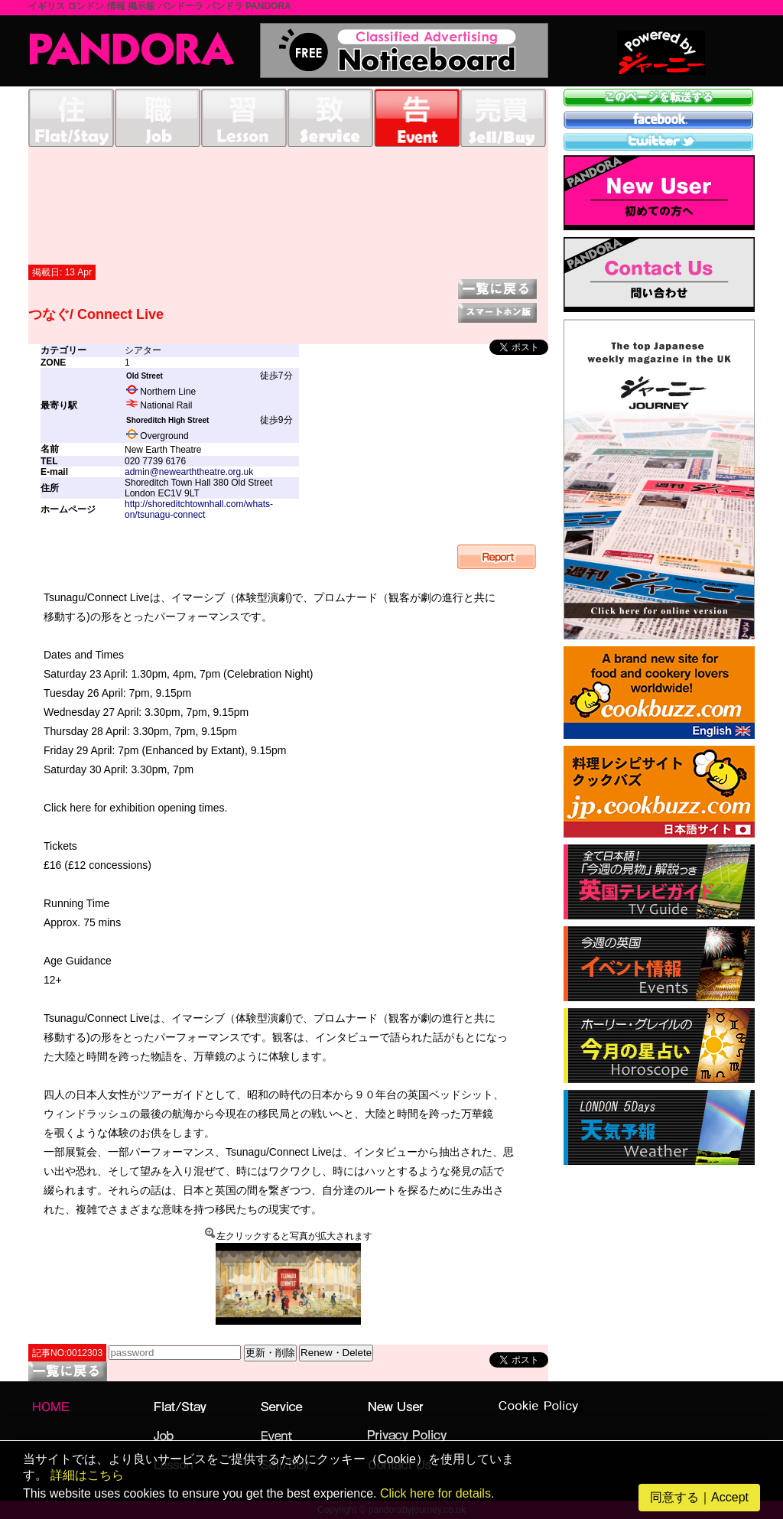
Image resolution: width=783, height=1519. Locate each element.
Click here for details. (437, 1493)
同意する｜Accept (699, 1497)
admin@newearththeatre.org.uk (189, 472)
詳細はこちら (87, 1475)
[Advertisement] (288, 205)
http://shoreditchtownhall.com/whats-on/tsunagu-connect (199, 509)
